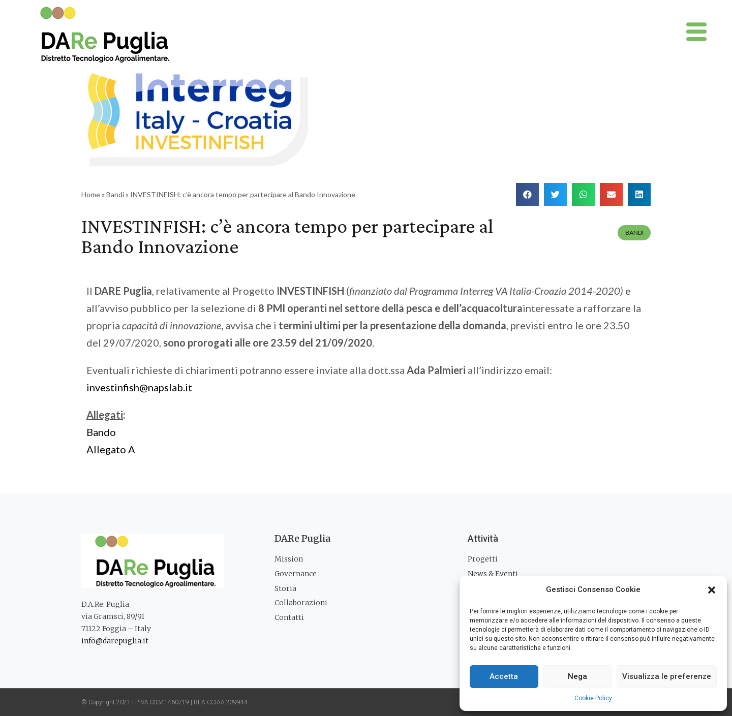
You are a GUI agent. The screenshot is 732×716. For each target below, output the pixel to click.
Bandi (115, 194)
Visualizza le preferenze (666, 676)
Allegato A (110, 449)
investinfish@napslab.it (139, 387)
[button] (712, 590)
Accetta (504, 676)
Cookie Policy (593, 698)
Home (90, 194)
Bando (101, 432)
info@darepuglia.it (114, 640)
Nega (577, 676)
